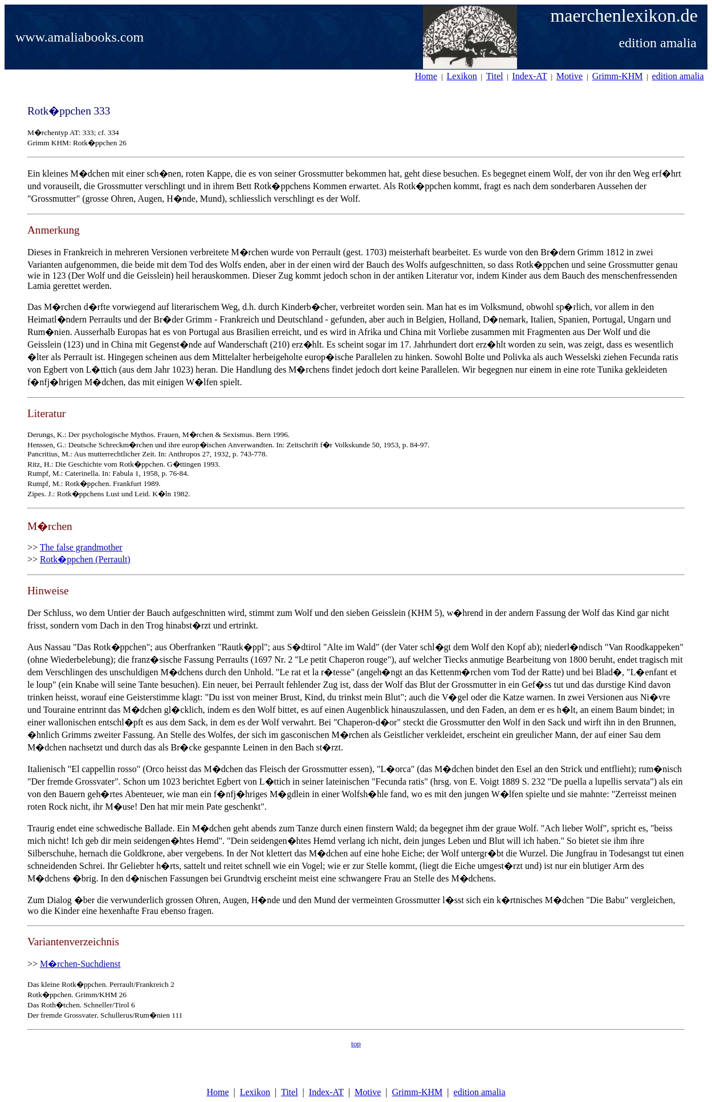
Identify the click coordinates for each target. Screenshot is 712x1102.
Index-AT (326, 1092)
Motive (368, 1092)
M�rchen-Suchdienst (80, 964)
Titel (289, 1092)
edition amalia (480, 1092)
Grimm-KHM (417, 1092)
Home (217, 1092)
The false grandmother (81, 547)
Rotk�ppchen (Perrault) (85, 559)
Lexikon (255, 1092)
